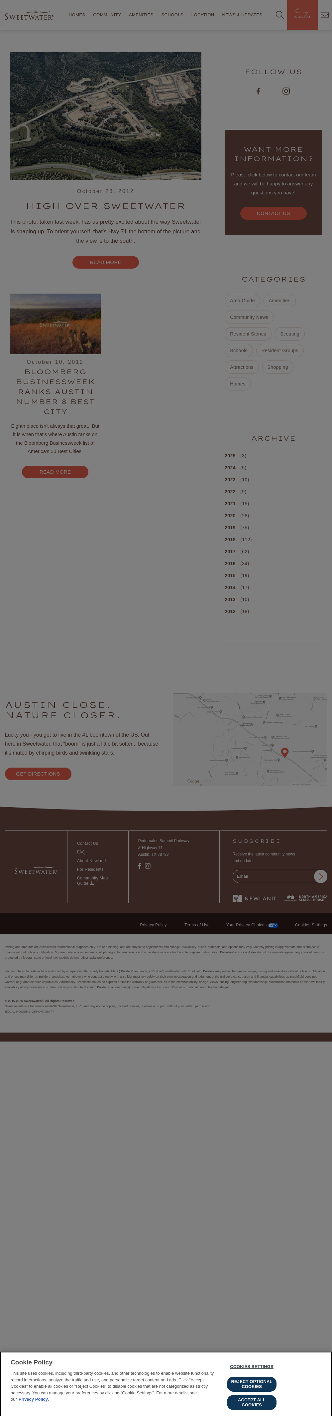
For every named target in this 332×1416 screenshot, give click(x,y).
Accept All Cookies (252, 1405)
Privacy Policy (33, 1401)
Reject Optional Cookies (252, 1386)
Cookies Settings (252, 1369)
